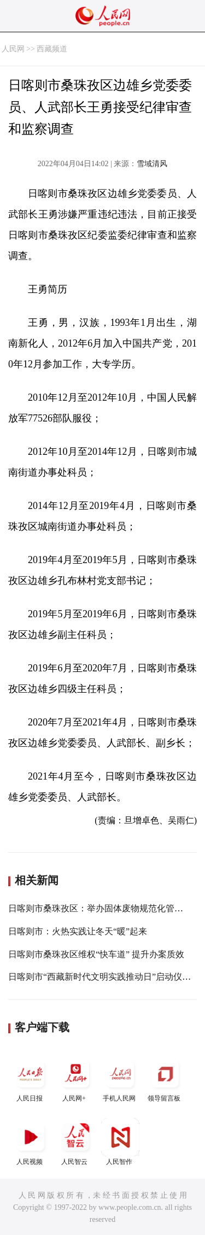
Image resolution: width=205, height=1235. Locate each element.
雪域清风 (152, 164)
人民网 (13, 49)
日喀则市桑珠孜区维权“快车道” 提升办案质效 (96, 954)
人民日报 (30, 1078)
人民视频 (30, 1142)
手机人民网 (120, 1078)
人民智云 (75, 1142)
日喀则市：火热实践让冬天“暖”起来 (77, 931)
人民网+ (75, 1078)
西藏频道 (52, 49)
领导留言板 (165, 1078)
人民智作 (120, 1142)
